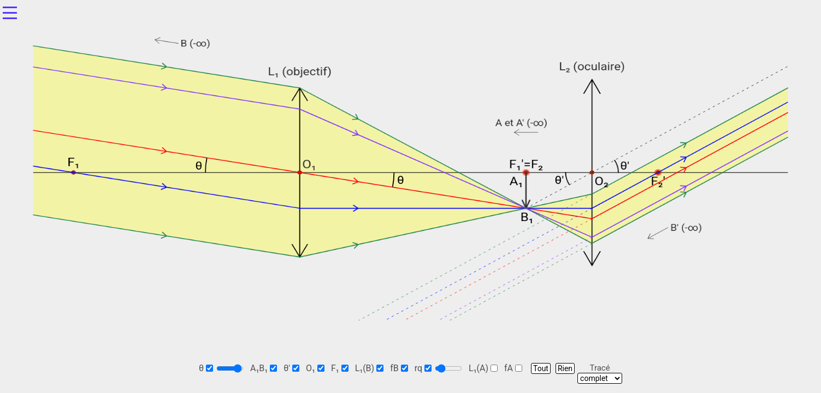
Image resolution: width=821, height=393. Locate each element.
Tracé (600, 368)
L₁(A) (483, 368)
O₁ (315, 368)
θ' (291, 368)
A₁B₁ (263, 368)
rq (423, 368)
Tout (540, 368)
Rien (565, 368)
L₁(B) (369, 368)
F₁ (340, 368)
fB (399, 368)
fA (513, 368)
